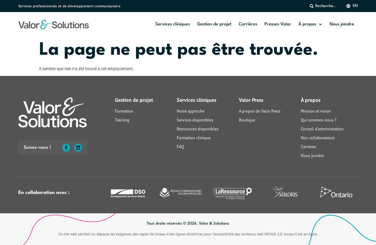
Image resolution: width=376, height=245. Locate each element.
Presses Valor (278, 24)
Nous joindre (342, 24)
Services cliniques (172, 24)
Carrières (248, 24)
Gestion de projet (214, 24)
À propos (310, 24)
